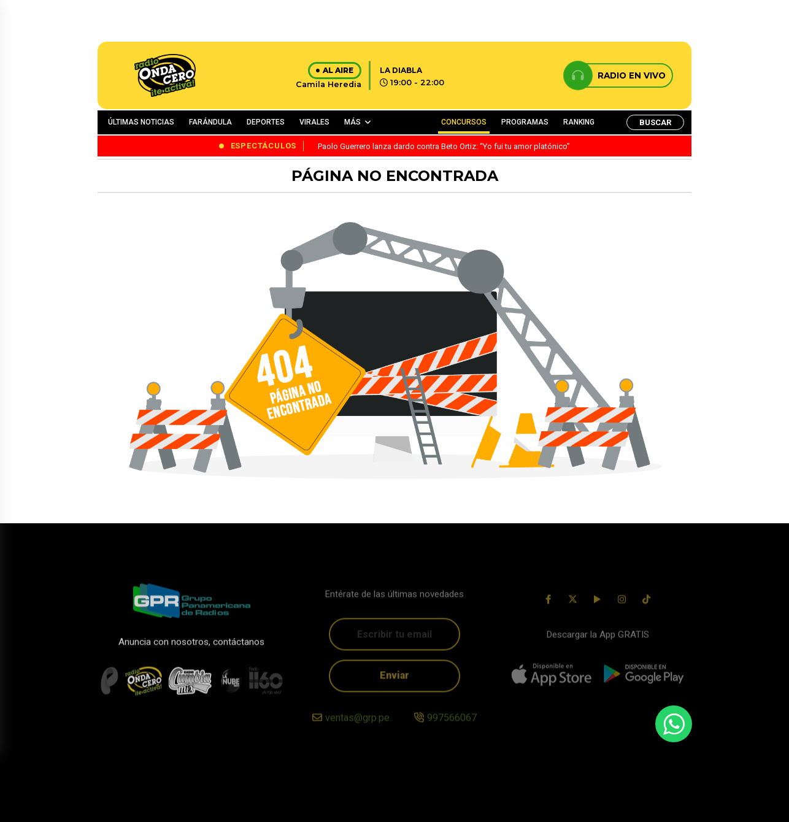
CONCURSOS (464, 122)
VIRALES (314, 122)
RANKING (579, 122)
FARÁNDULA (210, 122)
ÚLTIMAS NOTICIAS (141, 122)
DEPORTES (266, 122)
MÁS (352, 122)
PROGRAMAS (524, 122)
